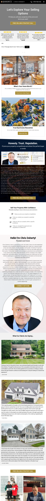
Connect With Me (23, 286)
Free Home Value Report (23, 93)
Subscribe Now (23, 133)
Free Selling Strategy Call (23, 23)
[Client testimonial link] (23, 351)
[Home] (12, 1)
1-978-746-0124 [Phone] (36, 2)
